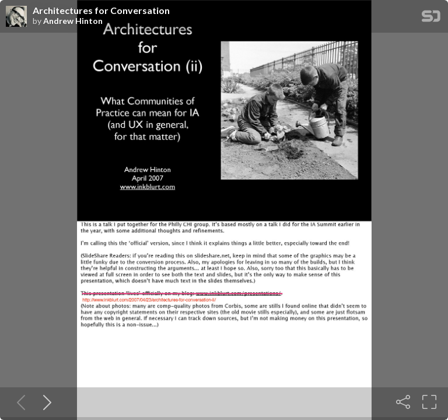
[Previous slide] (18, 402)
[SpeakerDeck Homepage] (431, 18)
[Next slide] (45, 402)
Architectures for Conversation (101, 10)
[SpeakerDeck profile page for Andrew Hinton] (16, 17)
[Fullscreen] (429, 402)
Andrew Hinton (73, 21)
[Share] (403, 402)
